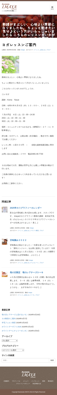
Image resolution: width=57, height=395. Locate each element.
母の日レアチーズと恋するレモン (15, 315)
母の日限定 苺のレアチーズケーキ (26, 272)
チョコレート (34, 263)
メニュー (26, 381)
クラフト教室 (34, 230)
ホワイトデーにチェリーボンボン (15, 331)
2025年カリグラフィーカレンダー (26, 208)
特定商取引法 (37, 383)
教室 (43, 381)
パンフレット (35, 381)
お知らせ (43, 50)
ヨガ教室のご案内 (9, 319)
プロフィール (16, 381)
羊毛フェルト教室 (9, 323)
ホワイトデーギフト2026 (11, 327)
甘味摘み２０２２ (18, 240)
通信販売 (50, 381)
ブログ (48, 50)
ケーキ (32, 295)
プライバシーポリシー (23, 383)
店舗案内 (6, 381)
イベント (36, 50)
